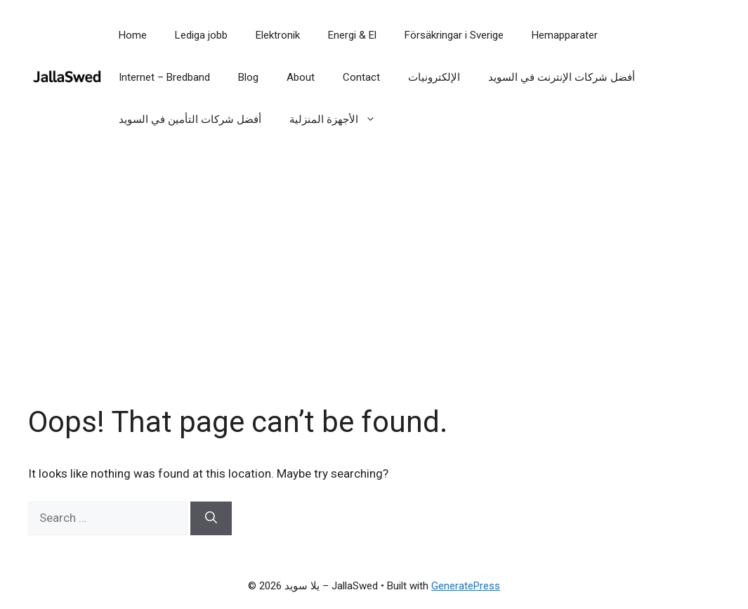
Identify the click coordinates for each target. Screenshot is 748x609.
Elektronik (278, 35)
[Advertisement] (374, 288)
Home (133, 35)
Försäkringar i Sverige (454, 35)
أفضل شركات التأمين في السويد (190, 119)
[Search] (211, 518)
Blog (248, 77)
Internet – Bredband (164, 77)
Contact (361, 77)
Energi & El (352, 35)
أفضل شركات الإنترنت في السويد (561, 77)
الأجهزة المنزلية (339, 119)
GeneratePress (465, 585)
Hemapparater (565, 35)
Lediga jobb (201, 35)
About (301, 77)
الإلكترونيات (434, 77)
